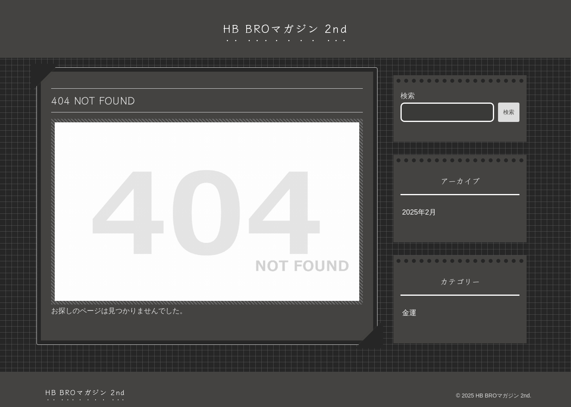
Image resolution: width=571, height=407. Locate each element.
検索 (407, 96)
